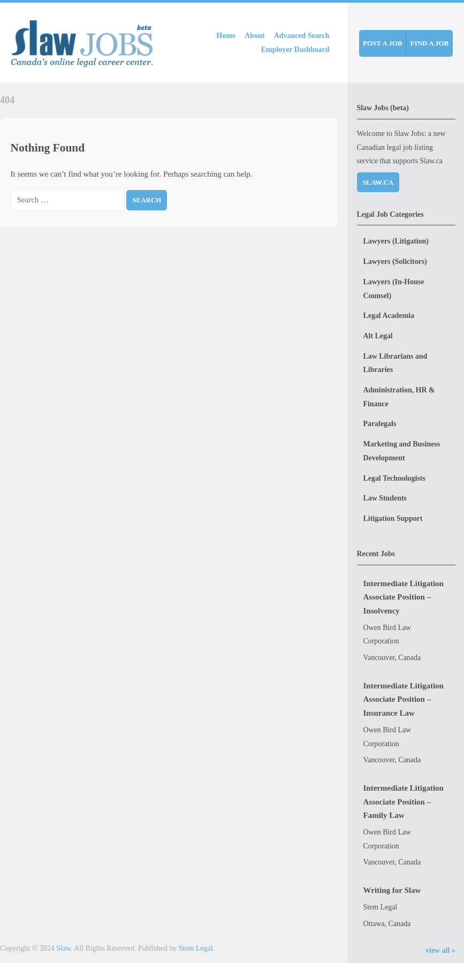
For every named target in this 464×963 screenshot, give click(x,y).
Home (225, 36)
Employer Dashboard (295, 50)
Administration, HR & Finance (399, 397)
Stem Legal (196, 948)
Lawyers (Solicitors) (395, 261)
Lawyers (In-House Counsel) (393, 289)
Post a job (382, 43)
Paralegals (380, 424)
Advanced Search (302, 36)
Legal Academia (388, 316)
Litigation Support (393, 518)
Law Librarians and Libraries (395, 363)
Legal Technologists (394, 478)
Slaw (63, 948)
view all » (440, 950)
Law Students (385, 498)
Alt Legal (378, 336)
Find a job (429, 43)
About (254, 36)
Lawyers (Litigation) (396, 241)
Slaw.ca (378, 182)
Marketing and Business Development (401, 451)
